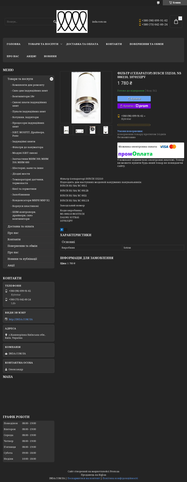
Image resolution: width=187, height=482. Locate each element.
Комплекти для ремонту (28, 85)
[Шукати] (55, 22)
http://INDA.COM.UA (21, 319)
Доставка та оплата (82, 44)
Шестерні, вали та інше (28, 168)
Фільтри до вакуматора (27, 147)
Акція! (31, 56)
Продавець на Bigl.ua (93, 474)
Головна (13, 44)
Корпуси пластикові (25, 206)
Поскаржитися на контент (83, 478)
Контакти (114, 44)
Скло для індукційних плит (30, 90)
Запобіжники (21, 194)
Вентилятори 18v (23, 96)
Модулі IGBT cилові (25, 153)
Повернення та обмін (147, 44)
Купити (136, 98)
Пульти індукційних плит (29, 111)
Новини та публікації (22, 259)
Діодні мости (21, 173)
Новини (50, 56)
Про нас (13, 56)
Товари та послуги (43, 44)
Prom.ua (114, 471)
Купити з (135, 106)
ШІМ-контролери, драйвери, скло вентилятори (24, 215)
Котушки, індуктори (25, 117)
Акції (11, 265)
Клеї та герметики (24, 188)
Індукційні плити (23, 141)
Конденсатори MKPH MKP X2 (30, 200)
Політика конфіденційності (120, 478)
